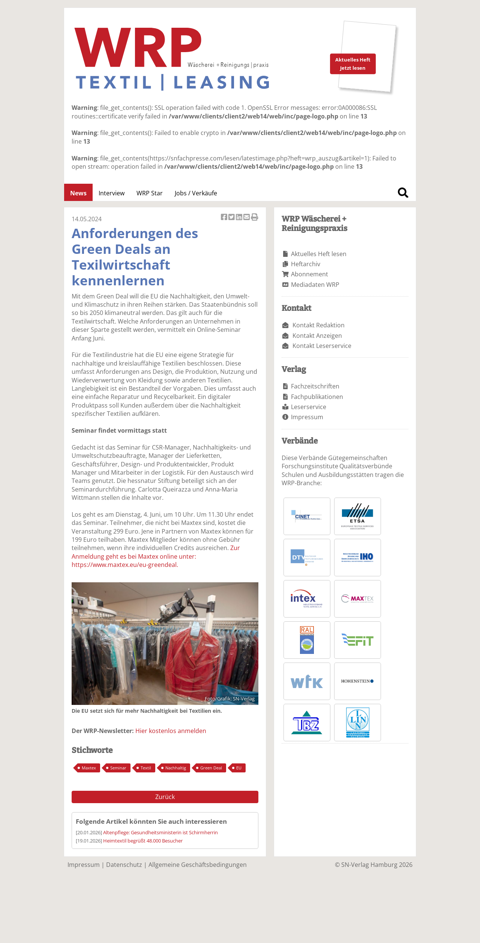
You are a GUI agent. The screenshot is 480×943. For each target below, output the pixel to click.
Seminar (118, 768)
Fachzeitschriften (315, 386)
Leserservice (308, 407)
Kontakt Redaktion (318, 325)
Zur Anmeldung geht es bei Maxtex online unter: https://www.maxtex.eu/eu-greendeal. (156, 556)
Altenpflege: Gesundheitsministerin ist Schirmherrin (160, 832)
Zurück (165, 797)
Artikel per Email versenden (247, 217)
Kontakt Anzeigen (317, 335)
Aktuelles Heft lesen (318, 254)
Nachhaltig (175, 768)
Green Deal (211, 768)
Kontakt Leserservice (321, 346)
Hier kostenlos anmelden (170, 731)
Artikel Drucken (254, 217)
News (78, 193)
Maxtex (89, 768)
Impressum (307, 417)
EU (239, 768)
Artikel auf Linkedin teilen (239, 217)
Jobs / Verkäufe (196, 193)
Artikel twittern (232, 217)
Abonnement (309, 274)
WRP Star (149, 193)
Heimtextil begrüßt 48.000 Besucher (143, 840)
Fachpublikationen (317, 397)
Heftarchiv (305, 264)
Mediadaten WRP (315, 284)
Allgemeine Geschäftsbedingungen (197, 865)
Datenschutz (124, 865)
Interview (111, 193)
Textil (146, 768)
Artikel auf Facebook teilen (224, 217)
